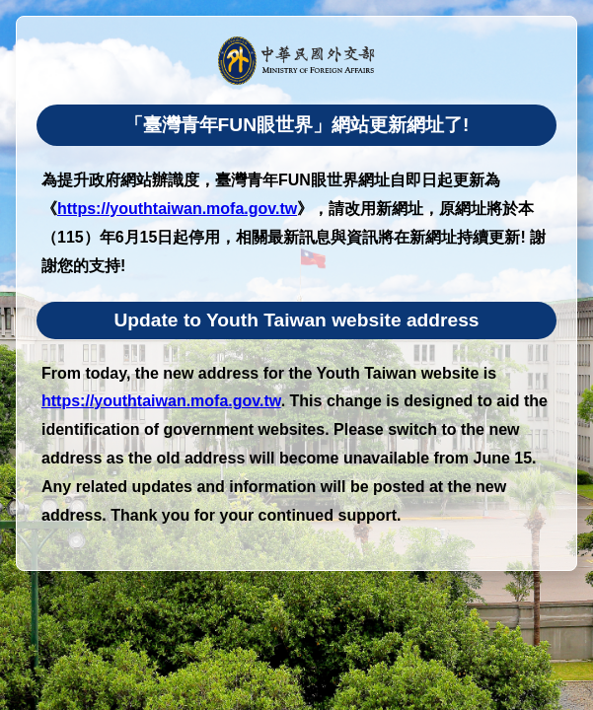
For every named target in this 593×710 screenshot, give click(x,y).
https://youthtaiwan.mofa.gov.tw (177, 208)
